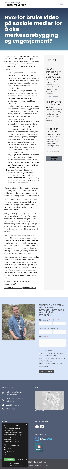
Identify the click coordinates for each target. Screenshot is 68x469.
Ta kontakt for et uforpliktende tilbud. (20, 288)
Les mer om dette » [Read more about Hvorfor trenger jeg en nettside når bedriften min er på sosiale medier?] (52, 97)
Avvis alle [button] (21, 459)
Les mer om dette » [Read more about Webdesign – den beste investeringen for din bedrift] (52, 151)
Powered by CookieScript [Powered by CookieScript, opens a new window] (15, 465)
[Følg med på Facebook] (37, 426)
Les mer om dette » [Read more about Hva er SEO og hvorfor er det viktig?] (52, 124)
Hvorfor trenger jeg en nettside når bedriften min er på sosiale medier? (53, 75)
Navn (55, 320)
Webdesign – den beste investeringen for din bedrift (53, 133)
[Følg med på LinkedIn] (42, 426)
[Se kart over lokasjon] (49, 400)
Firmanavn (44, 320)
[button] (61, 4)
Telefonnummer (46, 328)
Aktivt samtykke (46, 350)
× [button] (26, 424)
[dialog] (15, 445)
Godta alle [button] (9, 459)
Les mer (17, 441)
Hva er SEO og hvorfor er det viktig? (53, 104)
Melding (43, 337)
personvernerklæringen (49, 363)
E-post (56, 328)
